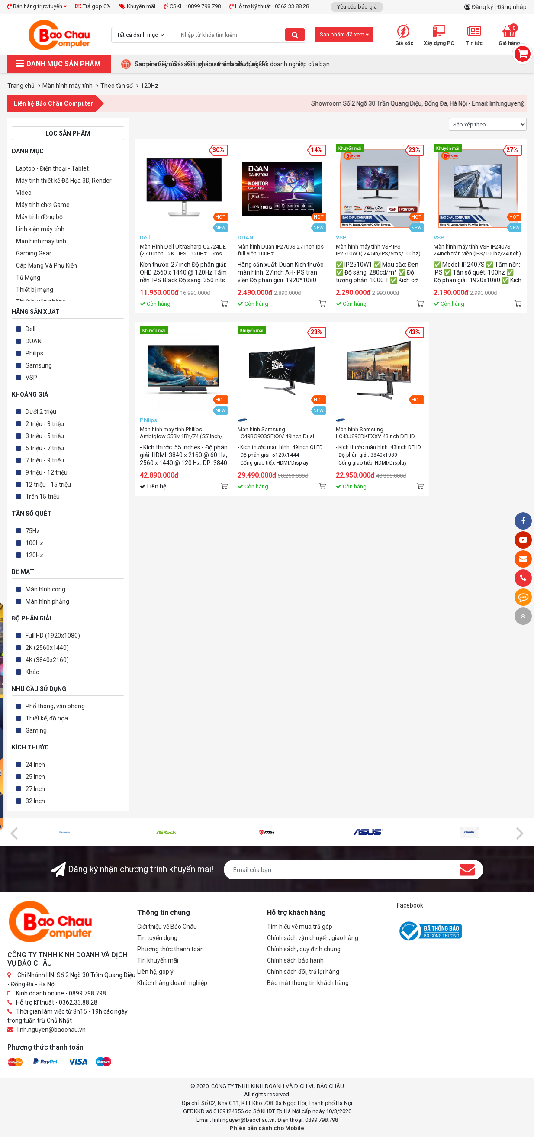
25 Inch (35, 776)
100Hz (34, 542)
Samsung (39, 365)
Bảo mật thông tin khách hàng (308, 982)
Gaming (36, 730)
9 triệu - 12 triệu (47, 472)
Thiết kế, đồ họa (47, 718)
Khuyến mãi (137, 6)
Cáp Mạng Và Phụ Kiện (46, 265)
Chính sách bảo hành (295, 960)
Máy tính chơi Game (43, 204)
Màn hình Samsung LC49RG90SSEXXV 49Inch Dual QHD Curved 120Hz (276, 433)
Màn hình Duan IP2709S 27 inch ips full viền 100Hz (281, 250)
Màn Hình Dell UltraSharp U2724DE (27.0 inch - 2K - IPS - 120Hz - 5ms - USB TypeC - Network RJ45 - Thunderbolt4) (183, 250)
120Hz (34, 555)
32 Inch (35, 801)
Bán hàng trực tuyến (37, 6)
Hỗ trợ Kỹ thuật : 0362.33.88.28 (269, 6)
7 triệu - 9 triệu (45, 460)
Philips (34, 353)
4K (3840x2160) (47, 659)
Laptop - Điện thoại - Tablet (52, 168)
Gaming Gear (33, 253)
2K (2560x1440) (47, 647)
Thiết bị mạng (34, 289)
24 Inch (35, 764)
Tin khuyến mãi (157, 960)
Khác (32, 672)
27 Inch (35, 788)
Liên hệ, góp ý (155, 971)
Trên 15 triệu (43, 496)
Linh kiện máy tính (40, 229)
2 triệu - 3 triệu (45, 423)
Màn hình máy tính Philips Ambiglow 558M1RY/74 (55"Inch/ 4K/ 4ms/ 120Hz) (181, 433)
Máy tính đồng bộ (39, 216)
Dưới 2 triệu (41, 411)
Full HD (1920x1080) (53, 635)
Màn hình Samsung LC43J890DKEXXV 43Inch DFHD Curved (375, 433)
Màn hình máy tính (41, 241)
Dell (30, 329)
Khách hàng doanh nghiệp (172, 982)
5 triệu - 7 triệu (45, 448)
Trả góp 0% (93, 6)
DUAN (34, 341)
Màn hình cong (45, 589)
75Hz (33, 530)
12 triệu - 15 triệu (48, 484)
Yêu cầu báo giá (357, 6)
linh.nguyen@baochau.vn (51, 1029)
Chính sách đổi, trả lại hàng (303, 971)
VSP (31, 377)
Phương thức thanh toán (170, 949)
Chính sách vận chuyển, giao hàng (312, 937)
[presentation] (14, 832)
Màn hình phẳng (47, 601)
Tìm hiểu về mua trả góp (299, 926)
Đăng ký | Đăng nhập (499, 6)
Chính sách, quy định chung (304, 949)
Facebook (410, 905)
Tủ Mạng (28, 277)
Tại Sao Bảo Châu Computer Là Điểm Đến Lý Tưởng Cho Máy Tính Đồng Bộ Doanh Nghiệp (255, 64)
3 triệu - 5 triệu (45, 436)
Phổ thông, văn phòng (55, 706)
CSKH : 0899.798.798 (192, 6)
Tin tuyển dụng (157, 937)
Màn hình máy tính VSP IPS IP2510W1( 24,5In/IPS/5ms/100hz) (378, 250)
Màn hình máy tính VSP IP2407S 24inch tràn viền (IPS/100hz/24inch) (477, 250)
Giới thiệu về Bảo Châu (167, 926)
